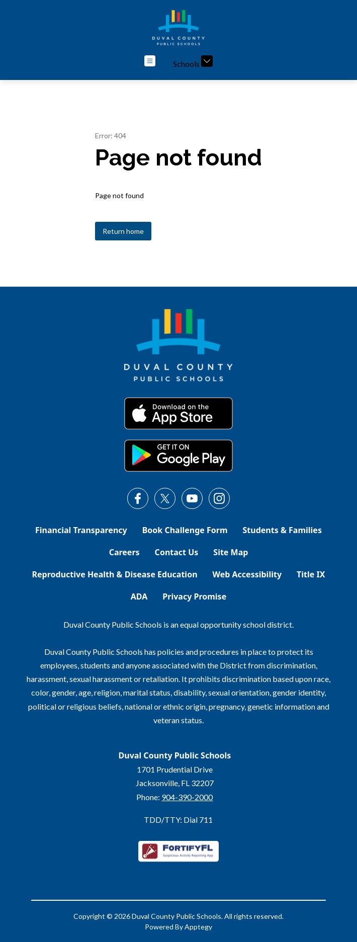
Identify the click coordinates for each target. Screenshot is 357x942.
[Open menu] (149, 60)
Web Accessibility (247, 574)
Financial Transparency (81, 530)
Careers (124, 552)
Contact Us (177, 552)
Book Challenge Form (185, 530)
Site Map (230, 552)
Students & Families (282, 530)
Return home (123, 231)
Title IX (311, 574)
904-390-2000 (187, 797)
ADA (139, 596)
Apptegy (198, 926)
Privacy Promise (194, 596)
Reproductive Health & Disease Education (115, 574)
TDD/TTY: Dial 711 (178, 819)
